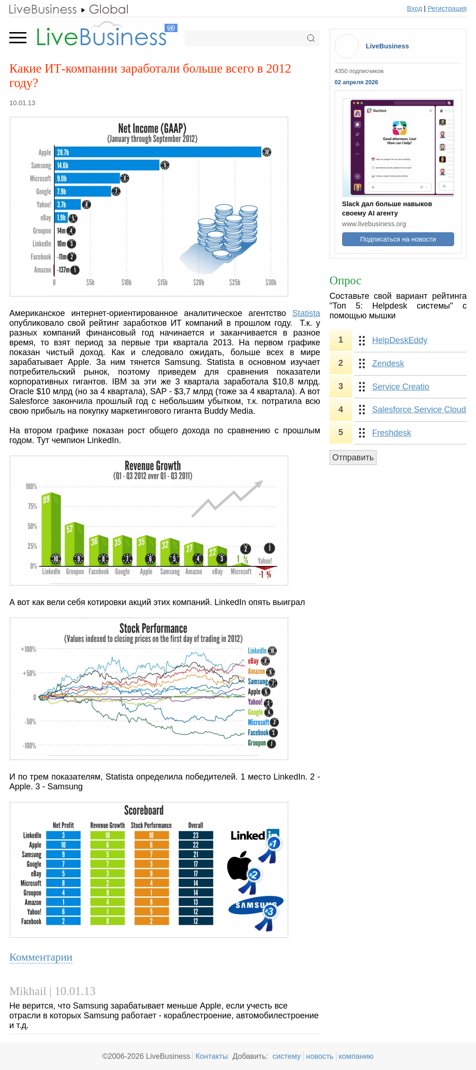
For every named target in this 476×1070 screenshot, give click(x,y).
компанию (356, 1056)
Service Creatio (400, 386)
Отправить (353, 457)
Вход (415, 8)
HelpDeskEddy (399, 340)
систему (286, 1056)
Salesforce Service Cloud (419, 409)
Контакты (211, 1056)
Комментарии (41, 957)
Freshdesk (391, 432)
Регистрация (447, 8)
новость (319, 1056)
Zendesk (388, 363)
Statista (306, 313)
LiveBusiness (387, 46)
